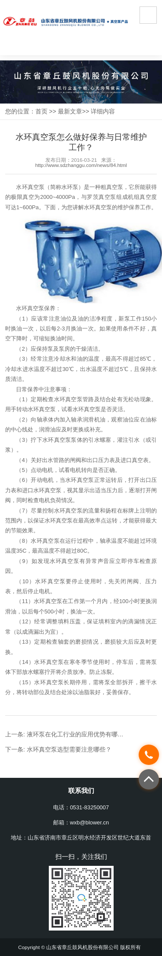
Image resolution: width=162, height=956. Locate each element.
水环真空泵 (30, 187)
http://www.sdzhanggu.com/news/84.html (81, 165)
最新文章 (70, 111)
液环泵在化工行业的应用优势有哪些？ (78, 734)
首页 (41, 111)
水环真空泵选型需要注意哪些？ (69, 749)
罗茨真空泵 (101, 197)
